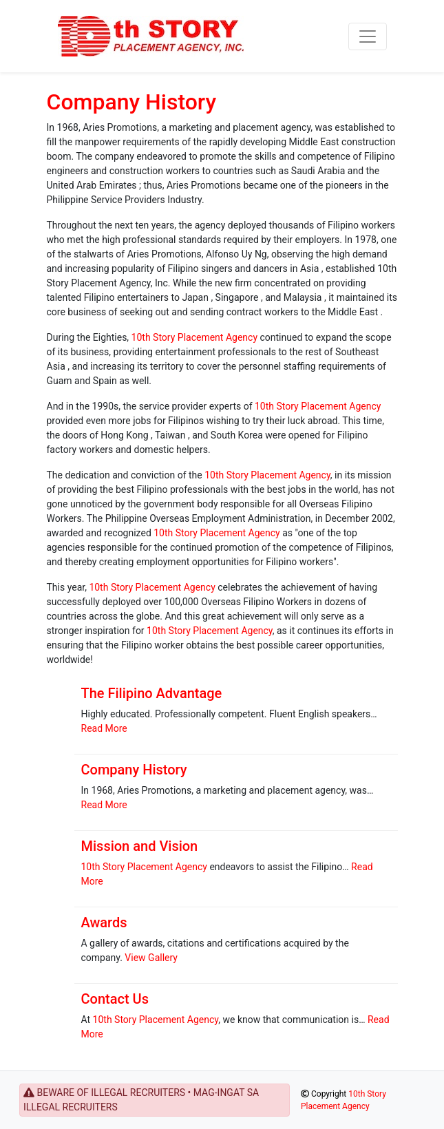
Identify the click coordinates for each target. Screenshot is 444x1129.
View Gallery (151, 957)
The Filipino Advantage (151, 693)
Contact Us (115, 999)
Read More (104, 728)
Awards (104, 922)
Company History (132, 102)
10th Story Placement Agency (194, 337)
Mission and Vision (139, 846)
